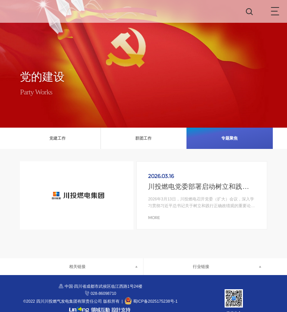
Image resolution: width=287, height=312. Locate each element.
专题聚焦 (229, 138)
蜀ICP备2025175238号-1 (155, 301)
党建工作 (57, 138)
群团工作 (143, 138)
